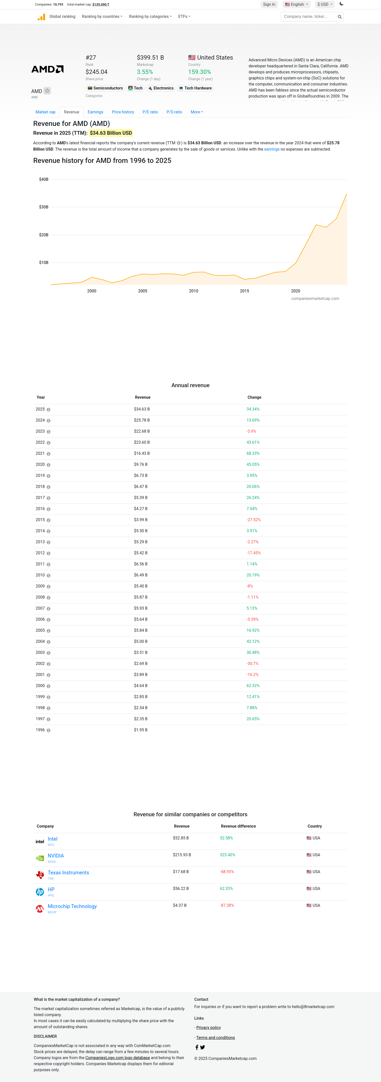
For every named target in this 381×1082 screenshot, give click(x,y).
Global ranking (62, 16)
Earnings (95, 112)
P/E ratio (150, 112)
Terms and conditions (215, 1037)
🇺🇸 (295, 4)
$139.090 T (101, 4)
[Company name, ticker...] (312, 16)
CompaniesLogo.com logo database (117, 1057)
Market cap (46, 112)
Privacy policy (208, 1027)
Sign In (269, 4)
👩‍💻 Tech (135, 88)
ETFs (182, 16)
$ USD (323, 4)
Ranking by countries (101, 16)
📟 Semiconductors (105, 88)
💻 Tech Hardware (195, 88)
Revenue (71, 112)
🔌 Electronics (160, 88)
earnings (271, 149)
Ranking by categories (149, 16)
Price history (123, 112)
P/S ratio (174, 112)
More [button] (195, 112)
